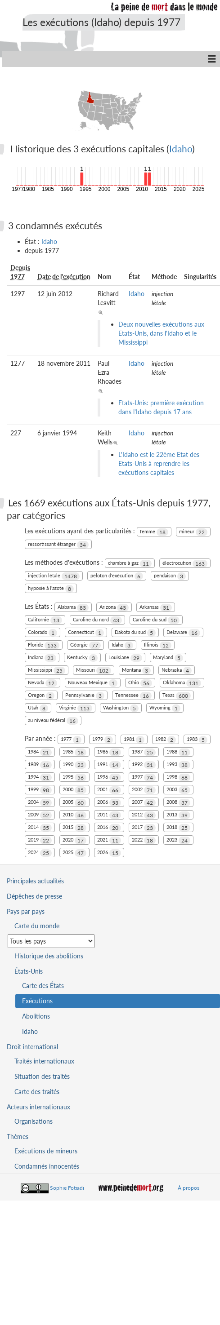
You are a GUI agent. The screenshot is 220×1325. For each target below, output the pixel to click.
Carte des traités (36, 1091)
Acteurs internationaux (38, 1107)
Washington (121, 708)
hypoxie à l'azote (51, 589)
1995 (74, 777)
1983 (197, 740)
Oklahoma (182, 683)
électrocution (184, 563)
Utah (38, 708)
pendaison (170, 576)
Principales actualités (35, 881)
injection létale (54, 576)
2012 (144, 815)
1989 (40, 765)
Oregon (41, 696)
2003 (178, 790)
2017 (144, 828)
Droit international (32, 1046)
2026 (109, 853)
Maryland (168, 658)
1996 (109, 777)
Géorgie (85, 645)
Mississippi (46, 670)
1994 (40, 777)
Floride (43, 645)
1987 (144, 752)
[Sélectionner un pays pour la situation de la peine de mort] (51, 941)
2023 (178, 840)
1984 (40, 752)
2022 (144, 840)
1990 (74, 765)
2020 (74, 840)
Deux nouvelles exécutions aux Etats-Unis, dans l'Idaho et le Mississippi (161, 333)
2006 (109, 803)
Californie (45, 620)
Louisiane (125, 658)
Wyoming (164, 708)
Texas (176, 696)
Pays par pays (26, 911)
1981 (134, 740)
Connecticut (86, 633)
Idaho (180, 148)
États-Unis (28, 971)
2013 (178, 815)
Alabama (73, 608)
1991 (109, 765)
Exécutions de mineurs (45, 1151)
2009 (40, 815)
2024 (40, 853)
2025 (74, 853)
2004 (40, 803)
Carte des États (43, 985)
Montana (136, 670)
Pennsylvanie (84, 696)
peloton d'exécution (116, 576)
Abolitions (36, 1016)
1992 (144, 765)
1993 (178, 765)
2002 (144, 790)
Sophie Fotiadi (67, 1187)
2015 (74, 828)
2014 (40, 828)
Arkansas (155, 608)
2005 (74, 803)
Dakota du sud (135, 633)
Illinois (157, 645)
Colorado (42, 633)
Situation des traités (42, 1076)
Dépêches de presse (34, 896)
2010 (74, 815)
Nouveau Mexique (92, 683)
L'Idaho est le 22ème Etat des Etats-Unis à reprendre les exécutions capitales (158, 463)
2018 (178, 828)
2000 (74, 790)
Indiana (42, 658)
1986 (109, 752)
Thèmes (17, 1136)
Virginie (75, 708)
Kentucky (82, 658)
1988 (178, 752)
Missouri (93, 670)
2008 (178, 803)
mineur (193, 532)
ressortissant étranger (58, 545)
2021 (109, 840)
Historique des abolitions (48, 956)
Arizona (114, 608)
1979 (102, 740)
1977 (71, 740)
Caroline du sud (156, 620)
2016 (109, 828)
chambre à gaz (130, 563)
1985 (74, 752)
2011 (109, 815)
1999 (40, 790)
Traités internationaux (44, 1061)
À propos (188, 1187)
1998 (178, 777)
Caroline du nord (97, 620)
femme (154, 532)
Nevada (42, 683)
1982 (165, 740)
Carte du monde (36, 926)
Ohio (140, 683)
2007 (144, 803)
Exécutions (37, 1001)
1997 (144, 777)
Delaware (183, 633)
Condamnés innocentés (46, 1166)
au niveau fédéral (53, 721)
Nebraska (177, 670)
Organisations (33, 1121)
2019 (40, 840)
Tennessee (133, 696)
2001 (109, 790)
